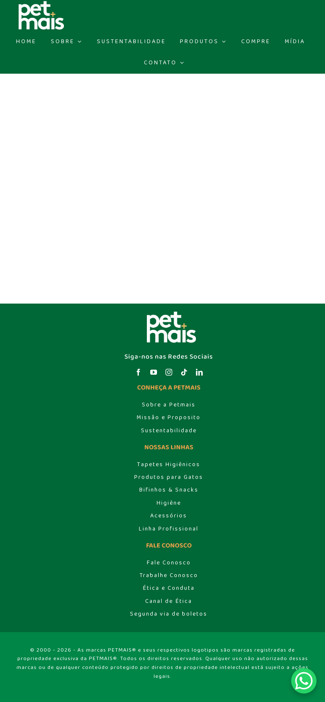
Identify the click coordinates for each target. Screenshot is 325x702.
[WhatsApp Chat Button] (304, 681)
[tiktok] (184, 372)
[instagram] (168, 372)
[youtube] (153, 372)
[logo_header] (169, 313)
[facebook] (138, 372)
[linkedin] (199, 372)
